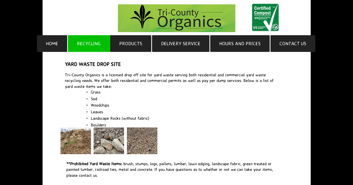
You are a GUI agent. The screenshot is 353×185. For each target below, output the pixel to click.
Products (130, 43)
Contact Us (292, 43)
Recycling (88, 43)
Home (52, 43)
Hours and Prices (240, 43)
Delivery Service (180, 43)
